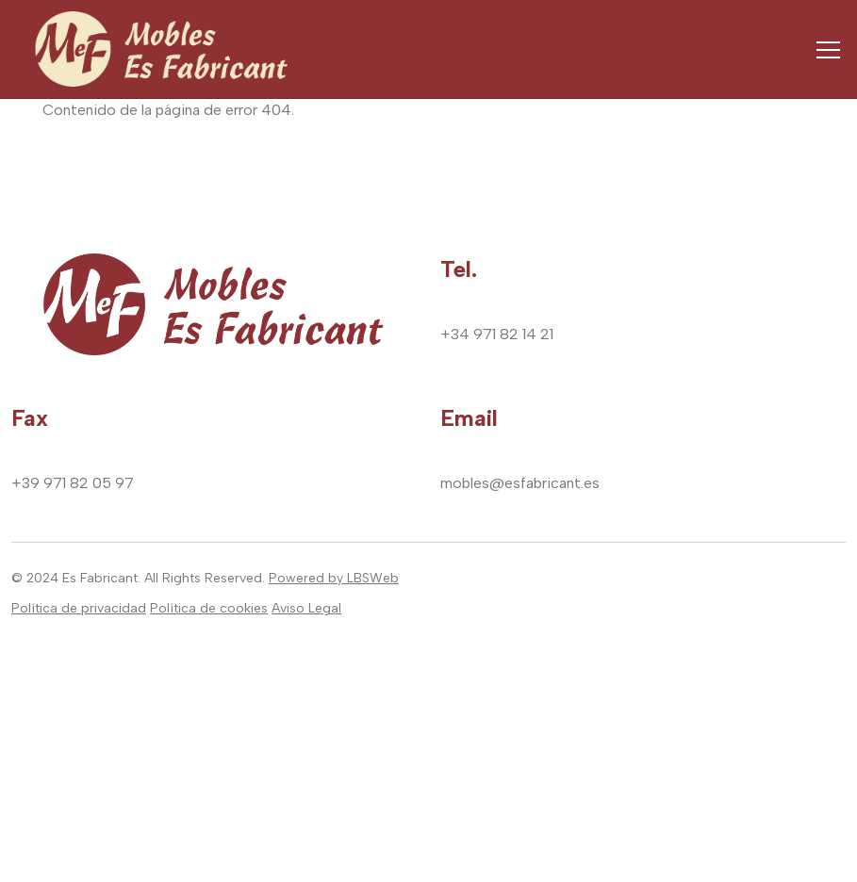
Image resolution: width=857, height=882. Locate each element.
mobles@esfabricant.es (520, 483)
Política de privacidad (78, 608)
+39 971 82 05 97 (72, 483)
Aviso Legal (306, 608)
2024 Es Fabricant (82, 578)
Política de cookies (209, 608)
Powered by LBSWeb (334, 578)
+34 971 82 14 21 (496, 334)
